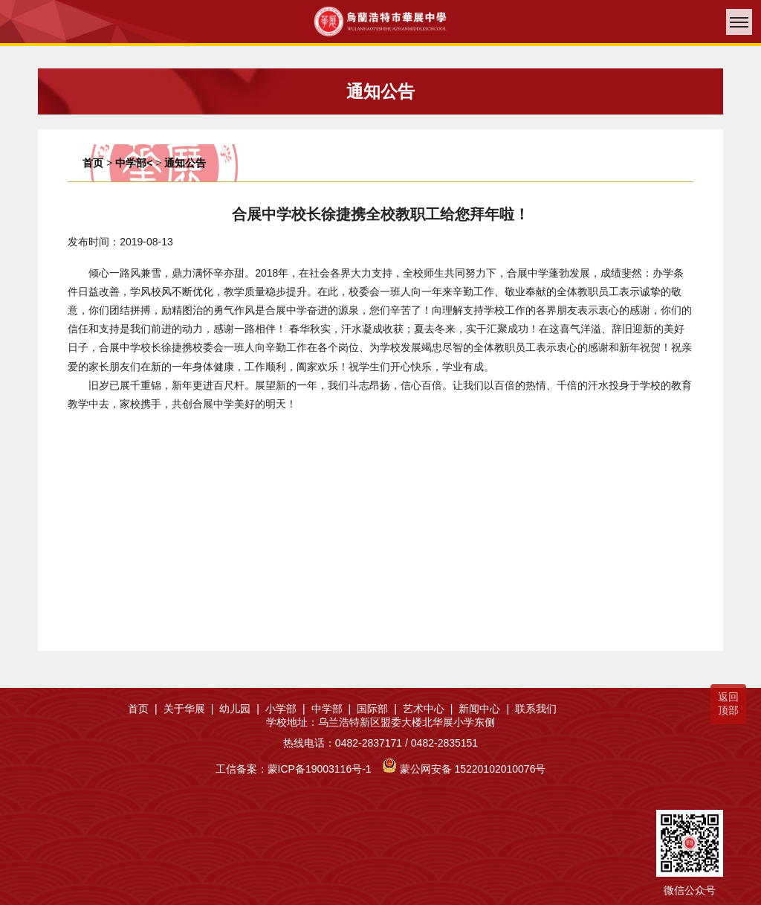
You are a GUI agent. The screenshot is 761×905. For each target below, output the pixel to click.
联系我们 (536, 709)
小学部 (285, 709)
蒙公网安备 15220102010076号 (473, 769)
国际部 (377, 709)
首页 (92, 163)
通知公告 (185, 163)
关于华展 (188, 709)
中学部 (331, 709)
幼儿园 (239, 709)
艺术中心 (428, 709)
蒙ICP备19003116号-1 (320, 769)
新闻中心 (484, 709)
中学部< (133, 163)
